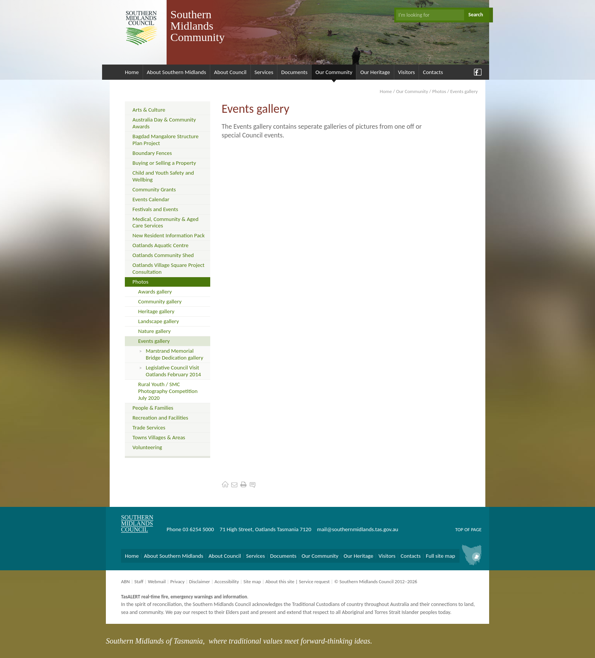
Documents (294, 72)
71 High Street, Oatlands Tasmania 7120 (265, 529)
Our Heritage (375, 72)
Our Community (333, 72)
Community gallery (159, 301)
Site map (252, 581)
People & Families (152, 407)
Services (264, 72)
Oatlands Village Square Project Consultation (168, 268)
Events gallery (154, 341)
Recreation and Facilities (160, 417)
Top (459, 529)
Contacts (433, 72)
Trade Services (148, 427)
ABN (125, 581)
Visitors (406, 72)
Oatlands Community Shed (163, 255)
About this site (279, 581)
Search (475, 14)
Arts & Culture (148, 109)
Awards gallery (155, 291)
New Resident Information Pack (168, 235)
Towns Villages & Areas (158, 437)
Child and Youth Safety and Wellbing (163, 176)
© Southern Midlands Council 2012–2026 (375, 581)
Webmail (157, 581)
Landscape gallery (158, 321)
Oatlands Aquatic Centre (160, 245)
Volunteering (147, 447)
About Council (230, 72)
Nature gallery (154, 331)
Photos (439, 91)
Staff (138, 581)
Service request (314, 581)
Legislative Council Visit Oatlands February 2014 (173, 371)
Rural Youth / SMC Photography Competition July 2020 (168, 391)
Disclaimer (199, 581)
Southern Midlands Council (137, 523)
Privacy (177, 581)
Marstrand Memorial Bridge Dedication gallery (174, 354)
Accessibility (226, 581)
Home (132, 72)
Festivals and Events (155, 209)
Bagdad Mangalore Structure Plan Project (165, 140)
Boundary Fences (152, 153)
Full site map (440, 555)
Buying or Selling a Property (164, 162)
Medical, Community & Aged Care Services (165, 222)
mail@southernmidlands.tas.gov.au (357, 529)
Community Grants (154, 189)
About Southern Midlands (176, 72)
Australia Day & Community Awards (164, 123)
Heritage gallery (156, 311)
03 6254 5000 (198, 529)
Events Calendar (150, 199)
